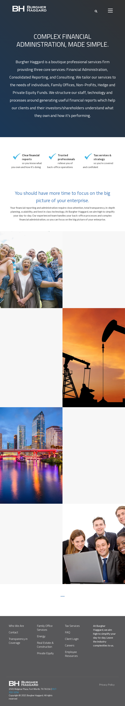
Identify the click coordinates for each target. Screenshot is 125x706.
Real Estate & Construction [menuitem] (45, 645)
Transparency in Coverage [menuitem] (18, 641)
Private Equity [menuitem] (45, 653)
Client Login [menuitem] (72, 639)
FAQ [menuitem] (67, 632)
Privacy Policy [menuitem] (107, 684)
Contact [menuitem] (13, 632)
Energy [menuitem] (41, 636)
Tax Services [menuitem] (72, 626)
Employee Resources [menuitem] (71, 654)
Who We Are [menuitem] (16, 626)
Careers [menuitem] (69, 645)
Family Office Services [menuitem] (45, 628)
